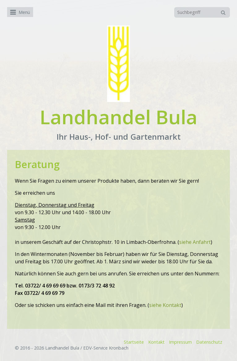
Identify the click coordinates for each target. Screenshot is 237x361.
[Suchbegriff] (202, 12)
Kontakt (156, 342)
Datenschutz (209, 342)
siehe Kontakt (165, 305)
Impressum (180, 342)
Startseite (134, 342)
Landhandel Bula (118, 117)
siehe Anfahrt (195, 242)
